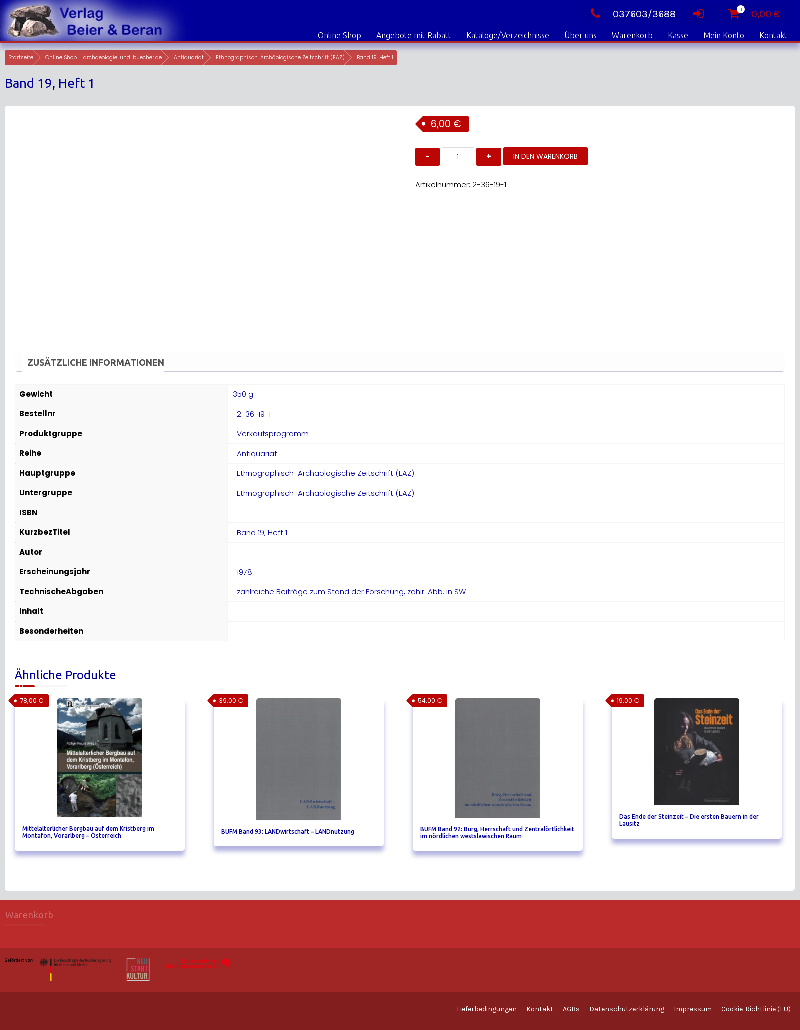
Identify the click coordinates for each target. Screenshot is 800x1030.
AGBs (571, 1009)
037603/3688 (631, 14)
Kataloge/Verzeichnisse (508, 35)
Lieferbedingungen (487, 1009)
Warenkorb (632, 35)
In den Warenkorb (546, 156)
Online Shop (340, 35)
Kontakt (774, 35)
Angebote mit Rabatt (414, 35)
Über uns (580, 35)
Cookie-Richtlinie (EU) (756, 1009)
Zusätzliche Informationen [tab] (96, 362)
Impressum (693, 1009)
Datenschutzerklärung (627, 1009)
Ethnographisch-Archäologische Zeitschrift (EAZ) (280, 57)
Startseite (21, 57)
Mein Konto (724, 35)
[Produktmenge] (458, 156)
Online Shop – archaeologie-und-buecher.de (104, 57)
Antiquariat (189, 57)
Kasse (678, 35)
